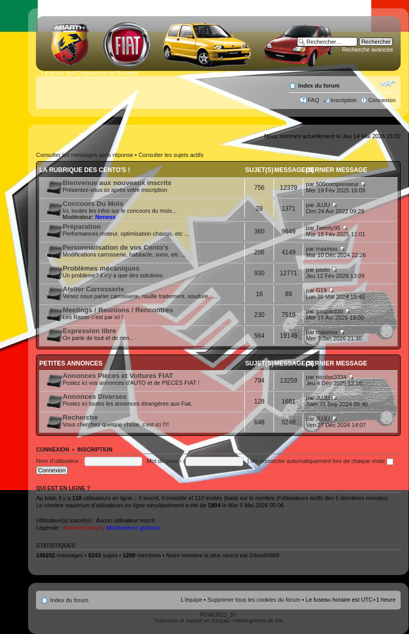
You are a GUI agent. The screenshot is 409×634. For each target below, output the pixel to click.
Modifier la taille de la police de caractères (387, 83)
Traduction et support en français (192, 621)
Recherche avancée (367, 49)
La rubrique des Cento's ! (84, 170)
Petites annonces (71, 363)
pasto (323, 269)
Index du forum (318, 85)
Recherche (80, 417)
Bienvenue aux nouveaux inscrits (117, 183)
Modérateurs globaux (132, 528)
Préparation (82, 226)
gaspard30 (329, 311)
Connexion (382, 100)
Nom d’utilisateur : (59, 461)
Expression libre (89, 331)
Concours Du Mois (93, 204)
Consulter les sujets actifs (171, 155)
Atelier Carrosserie (93, 289)
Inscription (344, 100)
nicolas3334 (331, 377)
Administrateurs (83, 528)
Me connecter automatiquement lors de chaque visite (322, 461)
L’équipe (191, 599)
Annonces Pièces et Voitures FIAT (118, 376)
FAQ (313, 100)
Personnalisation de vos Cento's (115, 247)
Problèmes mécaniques (101, 268)
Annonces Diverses (94, 396)
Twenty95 (328, 228)
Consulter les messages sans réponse (84, 155)
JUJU (323, 205)
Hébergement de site (258, 621)
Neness (105, 217)
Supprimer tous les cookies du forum (254, 599)
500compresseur (337, 184)
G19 (321, 290)
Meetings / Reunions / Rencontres (118, 310)
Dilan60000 (264, 555)
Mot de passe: (164, 461)
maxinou (327, 249)
